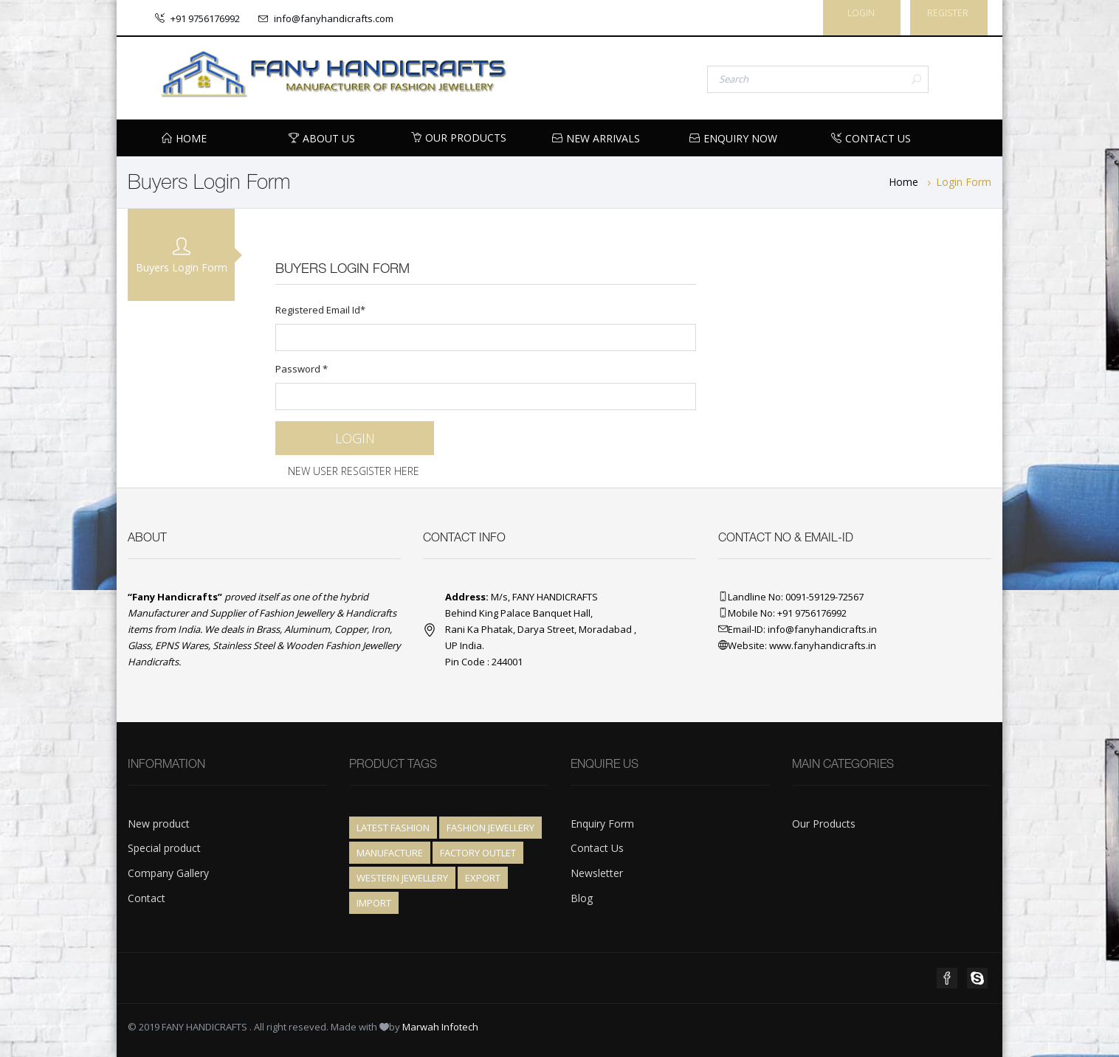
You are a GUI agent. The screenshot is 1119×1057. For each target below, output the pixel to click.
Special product (164, 848)
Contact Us (597, 848)
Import (374, 902)
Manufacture (390, 852)
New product (159, 824)
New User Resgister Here (353, 471)
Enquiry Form (602, 824)
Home (903, 182)
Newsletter (597, 873)
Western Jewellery (402, 877)
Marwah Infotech (440, 1026)
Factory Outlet (478, 852)
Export (482, 877)
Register (947, 13)
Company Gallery (168, 873)
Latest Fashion (393, 827)
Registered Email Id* (485, 327)
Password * (485, 386)
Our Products (458, 138)
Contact (146, 898)
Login (861, 13)
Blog (582, 898)
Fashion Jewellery (490, 827)
